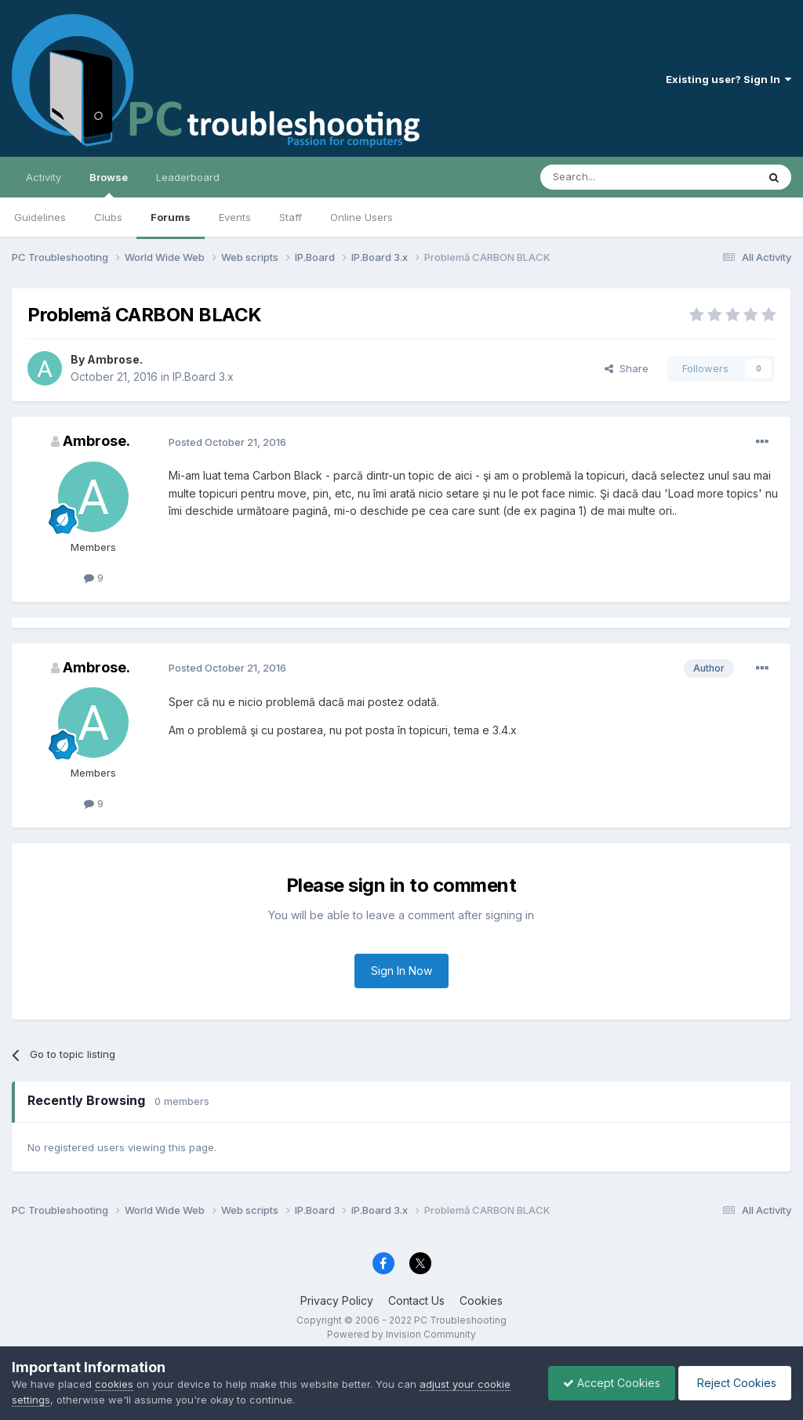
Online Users (361, 217)
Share (627, 368)
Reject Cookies (733, 1382)
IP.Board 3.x (203, 376)
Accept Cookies (607, 1382)
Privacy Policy (336, 1300)
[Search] (608, 177)
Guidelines (40, 217)
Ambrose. (115, 359)
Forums (171, 217)
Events (235, 217)
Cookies (481, 1300)
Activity (43, 177)
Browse (108, 184)
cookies (114, 1384)
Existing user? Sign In (728, 79)
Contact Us (416, 1300)
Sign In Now (401, 970)
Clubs (108, 217)
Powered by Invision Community (401, 1334)
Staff (290, 217)
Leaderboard (188, 177)
